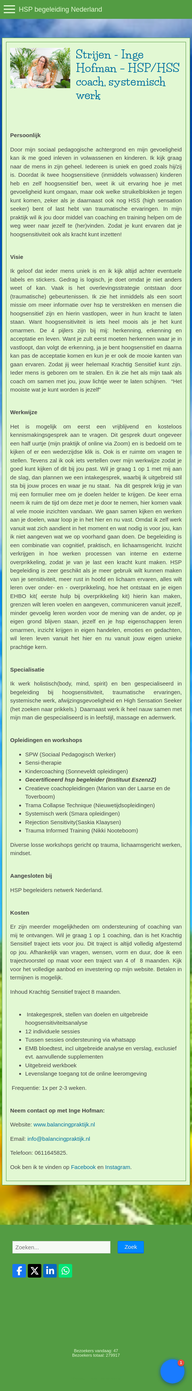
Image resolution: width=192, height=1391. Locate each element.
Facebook (83, 1167)
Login (92, 1378)
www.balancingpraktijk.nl (64, 1124)
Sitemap (78, 1378)
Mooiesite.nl (111, 1378)
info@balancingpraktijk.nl (58, 1138)
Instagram (117, 1167)
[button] (172, 1371)
